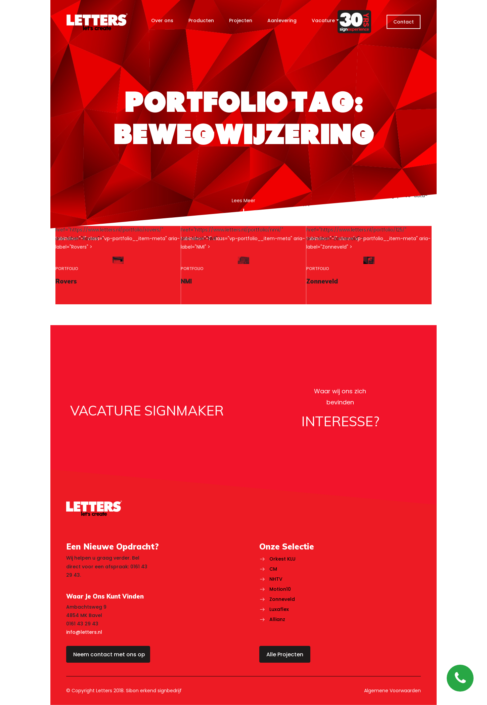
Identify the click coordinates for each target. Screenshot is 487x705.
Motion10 (280, 589)
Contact (403, 21)
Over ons (162, 20)
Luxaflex (279, 609)
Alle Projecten (284, 654)
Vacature (323, 20)
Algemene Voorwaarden (392, 690)
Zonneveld (282, 599)
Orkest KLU (282, 559)
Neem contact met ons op (109, 654)
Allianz (277, 619)
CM (273, 569)
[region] (118, 265)
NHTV (275, 579)
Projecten (240, 20)
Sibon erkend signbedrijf (154, 690)
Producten (201, 20)
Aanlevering (282, 20)
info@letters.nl (84, 632)
